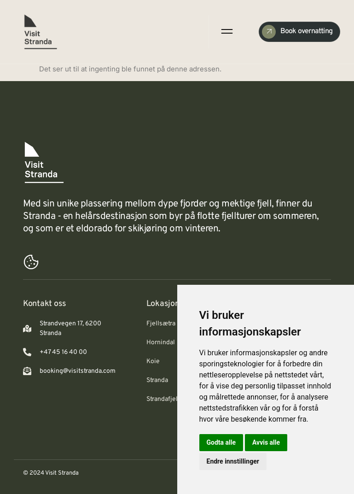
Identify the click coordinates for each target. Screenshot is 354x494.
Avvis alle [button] (266, 442)
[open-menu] (226, 31)
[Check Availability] (299, 32)
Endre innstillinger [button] (233, 461)
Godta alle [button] (221, 442)
